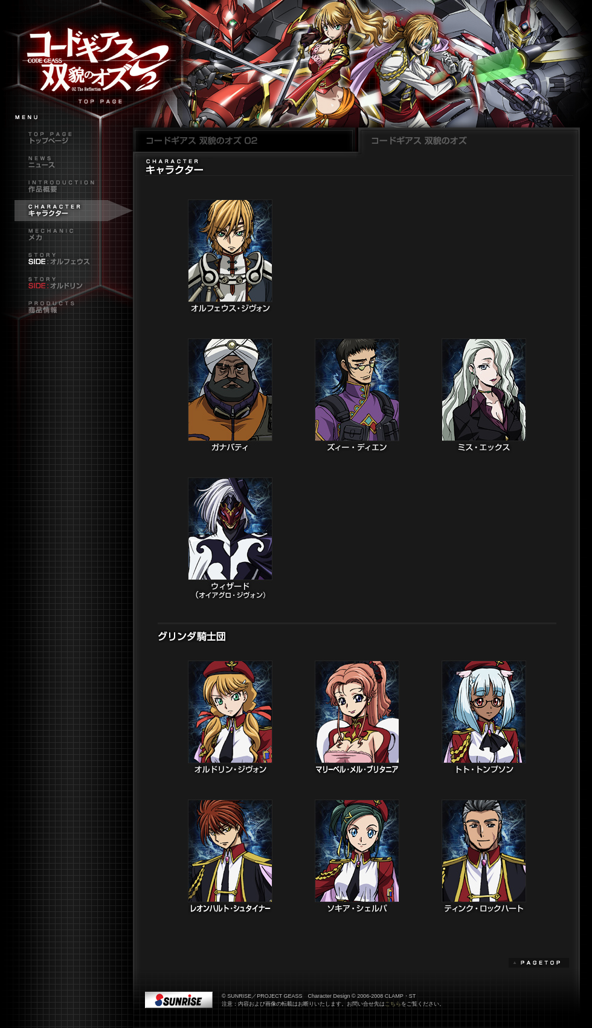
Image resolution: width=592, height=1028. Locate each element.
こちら (393, 1004)
